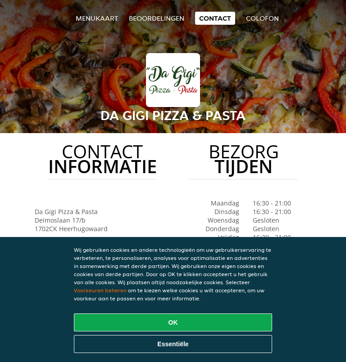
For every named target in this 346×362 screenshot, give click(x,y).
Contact (215, 18)
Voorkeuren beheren (100, 290)
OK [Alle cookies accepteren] (173, 322)
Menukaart (97, 18)
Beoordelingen (156, 18)
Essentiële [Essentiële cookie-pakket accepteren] (172, 344)
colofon (262, 18)
